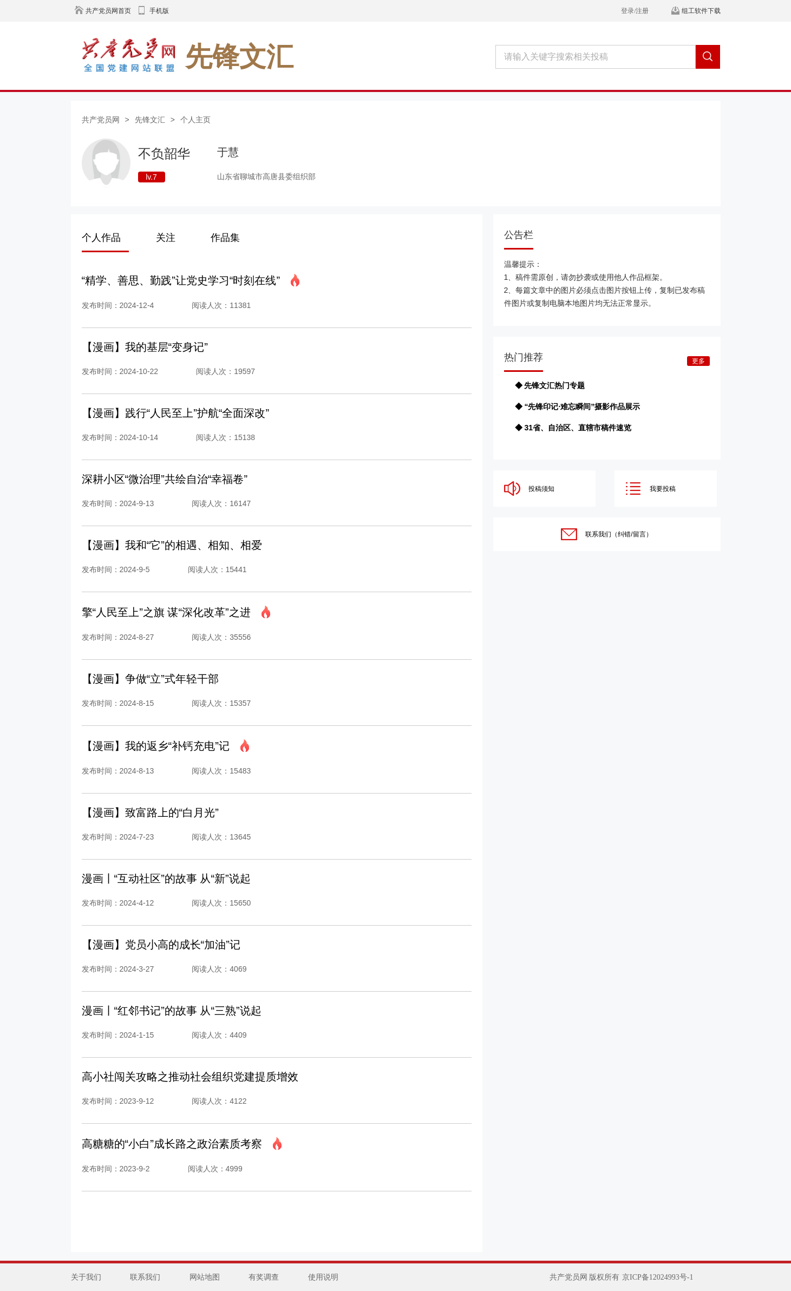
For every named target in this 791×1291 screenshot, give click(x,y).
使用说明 (323, 1277)
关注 (165, 237)
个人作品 (101, 237)
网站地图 (204, 1277)
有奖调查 (264, 1277)
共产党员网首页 (108, 11)
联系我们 (145, 1277)
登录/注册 (635, 11)
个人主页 (195, 119)
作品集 (225, 237)
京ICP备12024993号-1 (657, 1277)
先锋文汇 (150, 119)
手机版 (159, 11)
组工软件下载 (701, 11)
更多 (698, 361)
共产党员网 (101, 119)
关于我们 (86, 1277)
